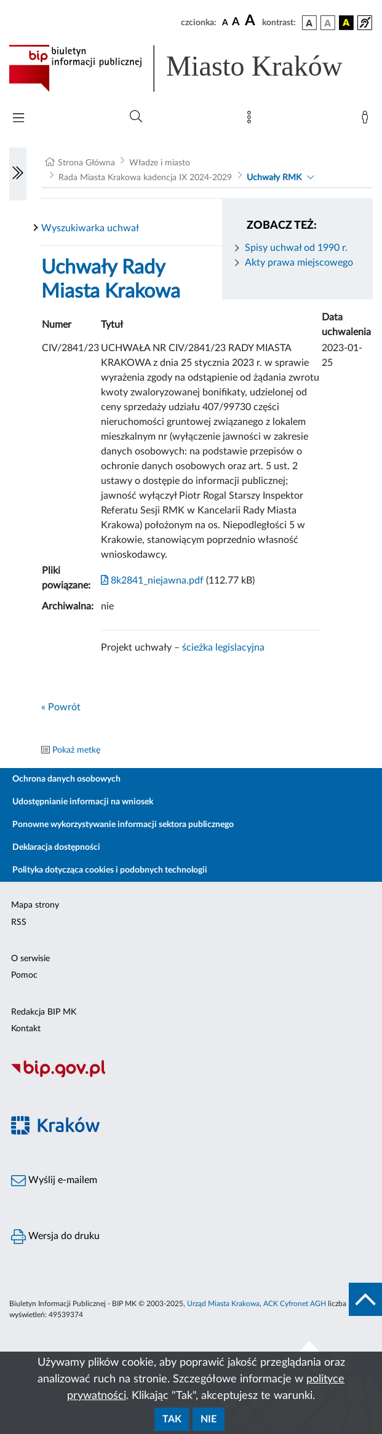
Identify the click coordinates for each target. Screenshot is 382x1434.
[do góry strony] (365, 1299)
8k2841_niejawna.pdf (152, 580)
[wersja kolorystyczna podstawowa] (309, 23)
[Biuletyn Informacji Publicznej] (191, 1075)
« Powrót (61, 707)
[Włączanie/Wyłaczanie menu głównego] (18, 119)
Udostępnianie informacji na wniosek (82, 802)
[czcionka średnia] (236, 22)
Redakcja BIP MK (43, 1012)
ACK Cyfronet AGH (294, 1303)
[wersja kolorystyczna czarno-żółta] (346, 23)
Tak (171, 1419)
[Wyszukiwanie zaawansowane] (136, 117)
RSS (18, 922)
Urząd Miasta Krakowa (223, 1303)
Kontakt (26, 1028)
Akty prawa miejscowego (299, 262)
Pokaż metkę (76, 750)
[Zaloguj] (367, 120)
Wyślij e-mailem (54, 1180)
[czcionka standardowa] (225, 22)
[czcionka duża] (252, 21)
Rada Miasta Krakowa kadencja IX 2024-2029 (145, 177)
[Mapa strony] (252, 120)
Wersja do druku (55, 1236)
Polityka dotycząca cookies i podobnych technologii (109, 870)
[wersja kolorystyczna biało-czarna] (328, 23)
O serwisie (30, 958)
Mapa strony (35, 905)
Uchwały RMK (274, 177)
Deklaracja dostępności (56, 847)
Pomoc (24, 975)
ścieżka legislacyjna (223, 647)
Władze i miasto (159, 163)
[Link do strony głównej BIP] (191, 68)
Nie (209, 1419)
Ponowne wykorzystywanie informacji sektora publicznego (123, 824)
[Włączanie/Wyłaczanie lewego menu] (17, 174)
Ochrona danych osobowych (66, 779)
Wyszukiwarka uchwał (90, 228)
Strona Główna (86, 163)
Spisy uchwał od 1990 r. (296, 248)
